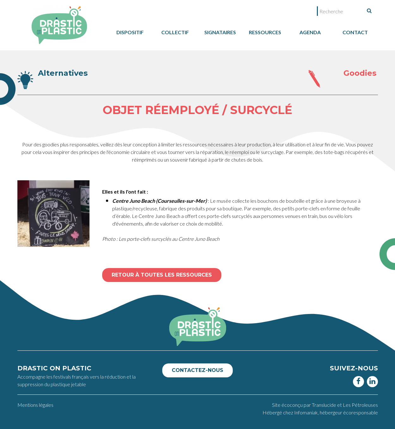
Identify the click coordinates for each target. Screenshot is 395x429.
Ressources (265, 32)
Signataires (220, 32)
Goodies (359, 73)
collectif (175, 32)
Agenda (310, 32)
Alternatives (63, 73)
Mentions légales (35, 405)
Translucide (324, 405)
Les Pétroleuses (360, 405)
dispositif (130, 32)
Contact (355, 32)
